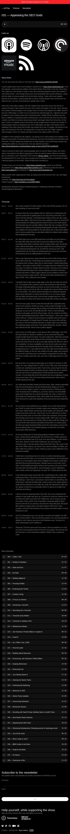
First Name (5, 780)
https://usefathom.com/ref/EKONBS (27, 182)
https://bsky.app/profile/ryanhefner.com (28, 168)
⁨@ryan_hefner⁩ (43, 156)
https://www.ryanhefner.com (36, 165)
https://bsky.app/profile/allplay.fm (40, 170)
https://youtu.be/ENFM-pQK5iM (46, 82)
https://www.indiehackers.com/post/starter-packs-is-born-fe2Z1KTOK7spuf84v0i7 (30, 146)
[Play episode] (4, 24)
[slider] (38, 24)
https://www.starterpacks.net (53, 87)
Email (4, 789)
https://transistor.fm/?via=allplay (23, 179)
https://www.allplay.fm (9, 170)
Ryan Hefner (23, 830)
